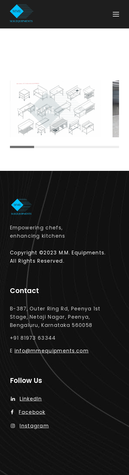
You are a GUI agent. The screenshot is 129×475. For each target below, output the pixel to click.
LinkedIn (26, 398)
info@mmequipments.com (51, 350)
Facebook (28, 412)
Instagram (30, 425)
